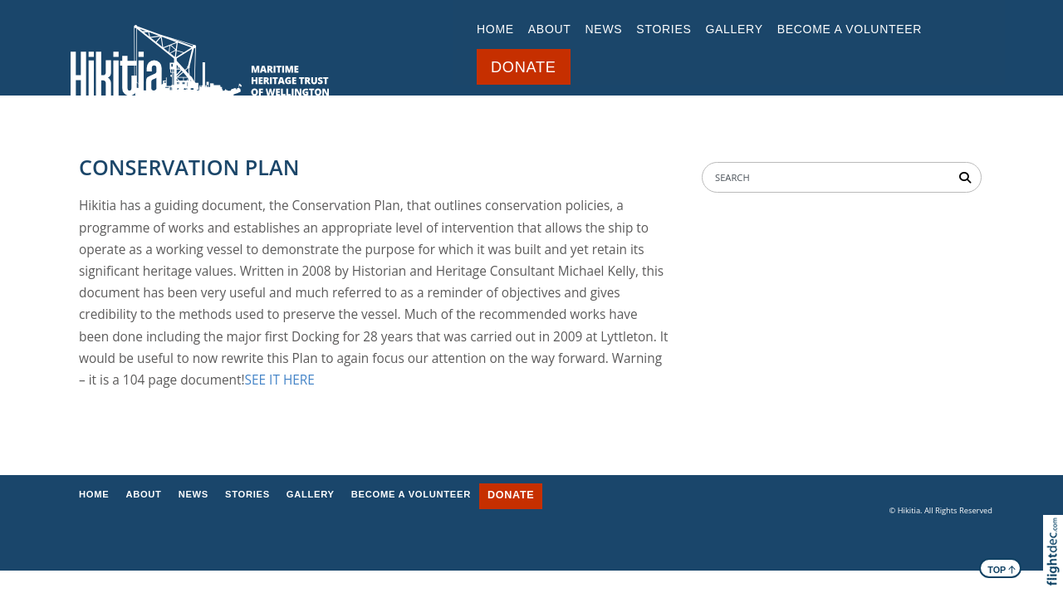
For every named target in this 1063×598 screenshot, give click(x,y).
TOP (1001, 568)
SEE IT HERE (280, 380)
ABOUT (549, 29)
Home (495, 29)
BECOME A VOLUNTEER (849, 29)
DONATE (523, 67)
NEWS (604, 29)
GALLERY (733, 29)
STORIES (663, 29)
